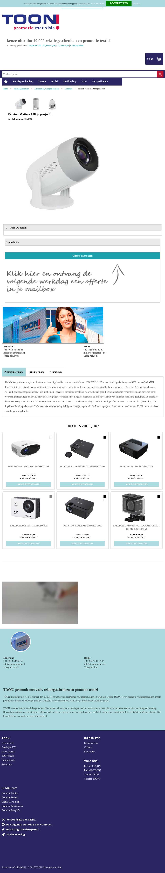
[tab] (14, 372)
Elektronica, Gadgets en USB (47, 89)
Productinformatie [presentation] (13, 372)
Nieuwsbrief (7, 743)
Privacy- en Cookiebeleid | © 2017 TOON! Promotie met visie (31, 867)
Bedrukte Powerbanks (12, 806)
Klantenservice (91, 743)
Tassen (42, 81)
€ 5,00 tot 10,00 (77, 45)
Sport (84, 81)
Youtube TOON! (92, 779)
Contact (88, 747)
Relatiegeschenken (23, 81)
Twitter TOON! (91, 774)
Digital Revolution (11, 801)
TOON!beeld (8, 756)
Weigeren (137, 3)
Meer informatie (97, 3)
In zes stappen (8, 751)
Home (6, 81)
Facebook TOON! (92, 766)
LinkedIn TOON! (92, 770)
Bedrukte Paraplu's (11, 810)
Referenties (7, 764)
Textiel (54, 81)
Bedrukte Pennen (10, 797)
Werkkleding (69, 81)
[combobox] (79, 74)
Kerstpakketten (100, 81)
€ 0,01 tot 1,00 (35, 45)
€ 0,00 (150, 59)
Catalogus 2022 (9, 747)
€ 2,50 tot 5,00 (63, 45)
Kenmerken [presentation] (56, 372)
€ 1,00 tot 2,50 (49, 45)
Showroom (89, 751)
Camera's (68, 89)
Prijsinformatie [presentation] (36, 372)
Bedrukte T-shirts (10, 793)
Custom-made (8, 760)
